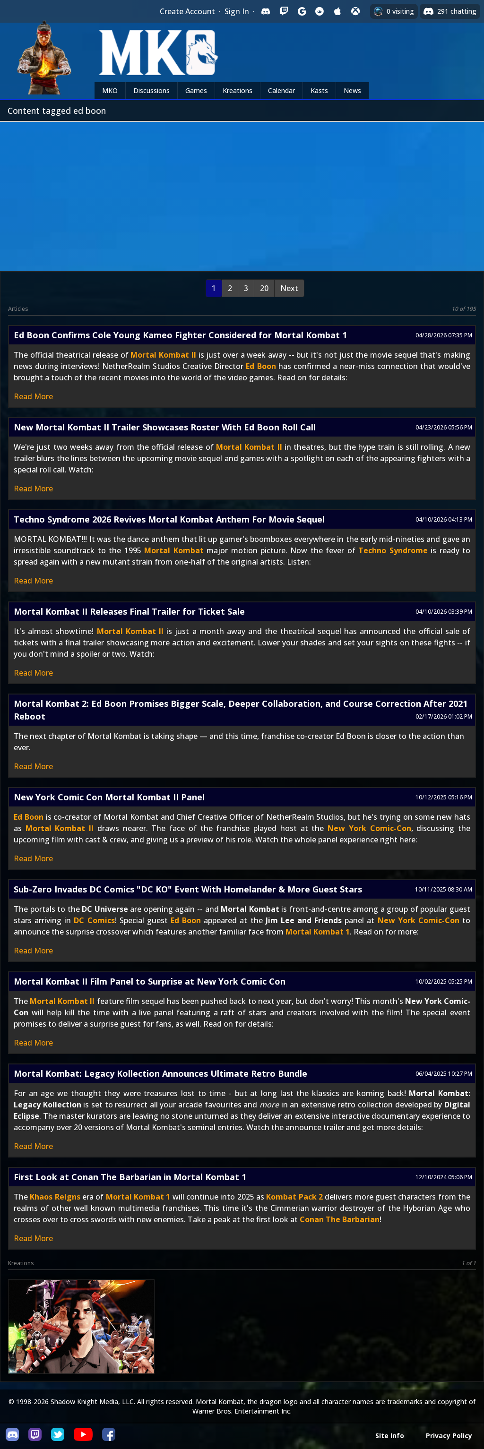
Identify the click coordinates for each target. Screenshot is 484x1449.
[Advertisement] (242, 193)
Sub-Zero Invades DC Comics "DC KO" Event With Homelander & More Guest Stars (188, 889)
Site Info (389, 1435)
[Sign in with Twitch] (284, 11)
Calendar (281, 90)
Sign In (237, 11)
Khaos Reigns (55, 1197)
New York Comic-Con (369, 828)
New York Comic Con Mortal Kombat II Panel (109, 797)
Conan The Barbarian (340, 1219)
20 (264, 288)
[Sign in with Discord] (266, 11)
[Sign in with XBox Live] (355, 11)
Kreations (237, 90)
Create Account (187, 11)
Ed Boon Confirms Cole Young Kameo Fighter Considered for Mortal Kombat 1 (180, 335)
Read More (33, 396)
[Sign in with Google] (301, 11)
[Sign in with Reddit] (319, 11)
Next (289, 288)
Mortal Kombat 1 (317, 931)
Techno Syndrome (392, 550)
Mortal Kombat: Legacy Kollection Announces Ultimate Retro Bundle (160, 1073)
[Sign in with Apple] (337, 11)
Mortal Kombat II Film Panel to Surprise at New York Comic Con (149, 981)
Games (196, 90)
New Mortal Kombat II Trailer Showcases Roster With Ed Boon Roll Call (165, 427)
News (352, 90)
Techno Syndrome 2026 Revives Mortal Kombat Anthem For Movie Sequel (169, 519)
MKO (110, 90)
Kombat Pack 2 (294, 1197)
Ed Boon (261, 366)
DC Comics (94, 920)
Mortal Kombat (173, 550)
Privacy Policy (449, 1435)
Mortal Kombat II (163, 355)
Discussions (151, 90)
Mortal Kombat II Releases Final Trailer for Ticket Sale (129, 611)
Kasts (319, 90)
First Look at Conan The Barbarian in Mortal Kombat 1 (130, 1177)
